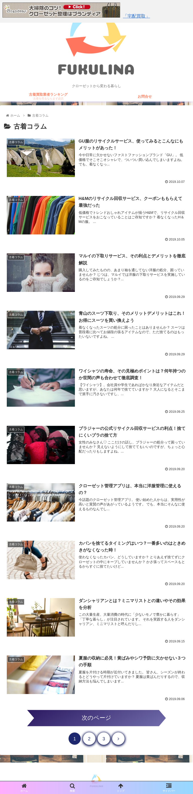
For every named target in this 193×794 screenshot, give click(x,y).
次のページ (96, 718)
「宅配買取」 (136, 16)
